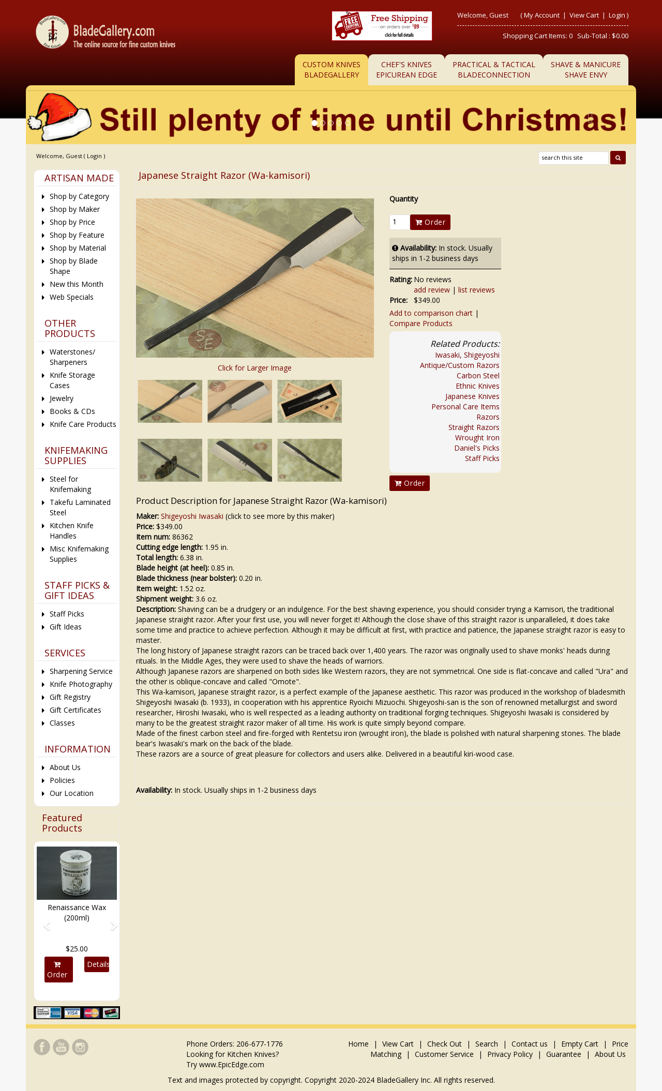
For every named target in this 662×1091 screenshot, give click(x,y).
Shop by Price (72, 222)
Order (430, 222)
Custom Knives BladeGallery (331, 69)
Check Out (444, 1044)
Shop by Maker (75, 209)
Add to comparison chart (431, 313)
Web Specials (72, 297)
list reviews (476, 290)
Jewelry (61, 398)
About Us (65, 767)
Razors (488, 417)
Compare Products (421, 323)
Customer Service (444, 1054)
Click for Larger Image (255, 368)
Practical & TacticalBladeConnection (494, 69)
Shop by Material (78, 248)
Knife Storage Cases (72, 380)
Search (486, 1044)
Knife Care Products (83, 424)
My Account (542, 15)
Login (617, 15)
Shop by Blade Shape (74, 266)
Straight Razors (474, 427)
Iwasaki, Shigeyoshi (467, 355)
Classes (62, 723)
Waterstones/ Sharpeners (72, 357)
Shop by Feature (77, 235)
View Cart (584, 15)
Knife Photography (81, 684)
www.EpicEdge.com (231, 1064)
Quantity (403, 199)
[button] (43, 921)
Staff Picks (482, 458)
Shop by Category (79, 196)
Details (98, 964)
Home (359, 1044)
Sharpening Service (81, 671)
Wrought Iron (477, 437)
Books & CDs (72, 411)
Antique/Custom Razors (460, 365)
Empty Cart (579, 1044)
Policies (62, 780)
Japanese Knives (472, 396)
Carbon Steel (478, 375)
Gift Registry (70, 697)
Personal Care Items (465, 406)
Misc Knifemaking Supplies (79, 554)
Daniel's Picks (477, 448)
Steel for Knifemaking (70, 484)
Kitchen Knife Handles (72, 530)
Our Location (72, 793)
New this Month (76, 284)
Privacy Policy (510, 1054)
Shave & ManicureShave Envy (586, 69)
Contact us (529, 1044)
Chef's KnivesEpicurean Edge (406, 69)
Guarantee (563, 1054)
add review (432, 290)
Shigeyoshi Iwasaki (192, 516)
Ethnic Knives (478, 386)
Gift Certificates (75, 710)
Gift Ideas (66, 627)
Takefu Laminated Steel (80, 507)
